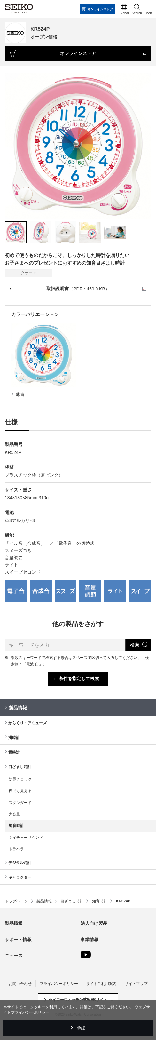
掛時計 (14, 737)
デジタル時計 (19, 863)
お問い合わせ (20, 983)
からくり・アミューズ (27, 723)
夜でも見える (20, 791)
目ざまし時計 (19, 767)
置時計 (14, 752)
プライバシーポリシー (59, 983)
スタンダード (20, 802)
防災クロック (20, 779)
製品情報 (18, 707)
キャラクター (19, 877)
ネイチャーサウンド (26, 837)
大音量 (14, 814)
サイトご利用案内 (101, 983)
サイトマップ (136, 983)
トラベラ (16, 849)
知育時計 (16, 825)
